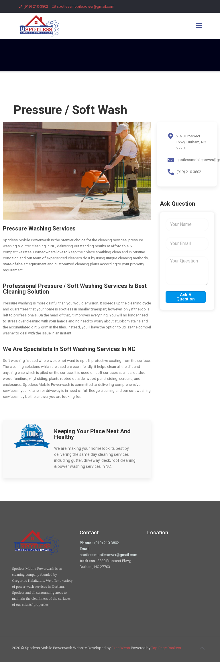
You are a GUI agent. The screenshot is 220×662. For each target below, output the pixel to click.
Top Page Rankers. (166, 648)
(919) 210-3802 (35, 6)
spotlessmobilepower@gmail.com (85, 6)
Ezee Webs (121, 648)
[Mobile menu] (199, 26)
